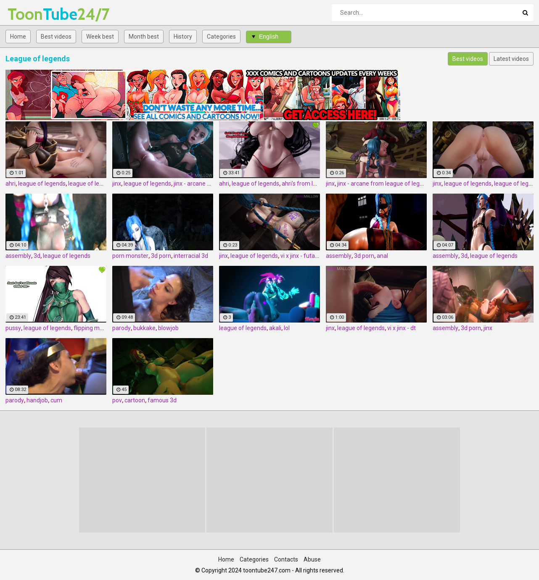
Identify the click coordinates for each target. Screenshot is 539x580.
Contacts (286, 559)
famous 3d (162, 400)
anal (382, 255)
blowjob (168, 328)
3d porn (161, 255)
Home (18, 36)
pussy (13, 328)
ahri (10, 183)
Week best (100, 36)
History (183, 36)
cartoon (134, 400)
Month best (144, 36)
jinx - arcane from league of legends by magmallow (405, 183)
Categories (221, 36)
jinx (116, 183)
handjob (37, 400)
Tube (30, 14)
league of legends (42, 183)
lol (287, 328)
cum (56, 400)
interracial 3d (191, 255)
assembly (18, 255)
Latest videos (511, 58)
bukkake (144, 328)
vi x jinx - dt (401, 328)
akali (275, 328)
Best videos (56, 36)
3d (37, 255)
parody (121, 328)
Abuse (312, 559)
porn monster (130, 255)
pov (117, 400)
